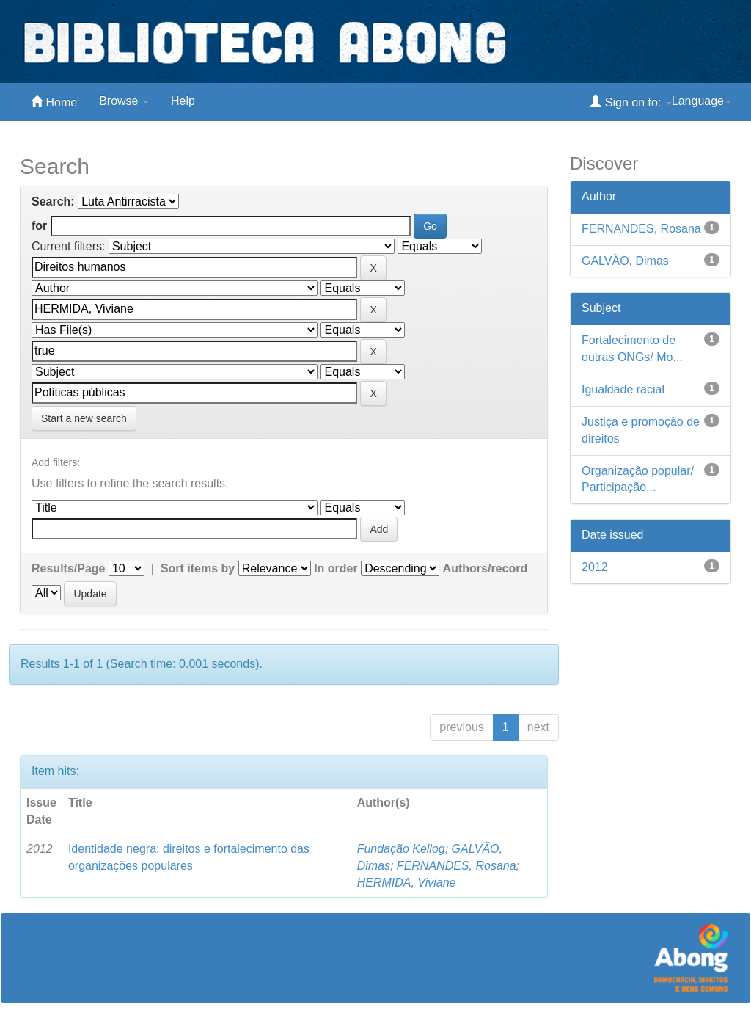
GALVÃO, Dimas (625, 261)
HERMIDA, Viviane (406, 882)
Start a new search (84, 418)
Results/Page (68, 568)
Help (183, 101)
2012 (595, 567)
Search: (53, 201)
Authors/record (485, 568)
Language (701, 101)
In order (336, 568)
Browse (124, 101)
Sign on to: (630, 102)
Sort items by (198, 568)
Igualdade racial (623, 389)
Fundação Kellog (401, 849)
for (39, 225)
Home (54, 102)
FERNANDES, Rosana (456, 865)
